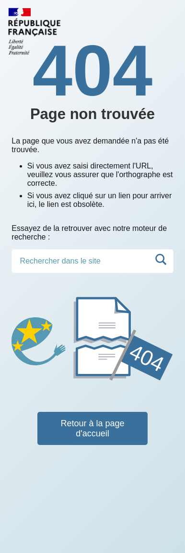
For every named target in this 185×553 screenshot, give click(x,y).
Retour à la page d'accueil (92, 428)
